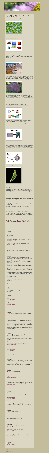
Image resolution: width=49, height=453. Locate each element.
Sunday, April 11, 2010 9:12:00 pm (11, 284)
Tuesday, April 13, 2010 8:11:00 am (11, 315)
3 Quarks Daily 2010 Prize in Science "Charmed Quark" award (25, 223)
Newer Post (6, 449)
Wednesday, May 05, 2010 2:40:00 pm (11, 350)
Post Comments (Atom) (10, 451)
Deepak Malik (9, 442)
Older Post (32, 449)
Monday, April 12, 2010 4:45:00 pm (11, 299)
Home (20, 449)
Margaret (8, 287)
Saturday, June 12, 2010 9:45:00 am (11, 398)
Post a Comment (8, 446)
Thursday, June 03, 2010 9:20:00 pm (11, 377)
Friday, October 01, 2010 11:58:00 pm (11, 430)
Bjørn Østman (9, 424)
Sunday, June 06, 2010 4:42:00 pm (11, 384)
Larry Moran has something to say (17, 425)
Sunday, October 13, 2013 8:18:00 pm (11, 444)
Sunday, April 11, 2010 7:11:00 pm (11, 244)
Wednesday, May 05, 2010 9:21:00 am (11, 344)
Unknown (8, 333)
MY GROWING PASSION (17, 3)
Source (12, 74)
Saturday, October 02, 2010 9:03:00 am (11, 435)
